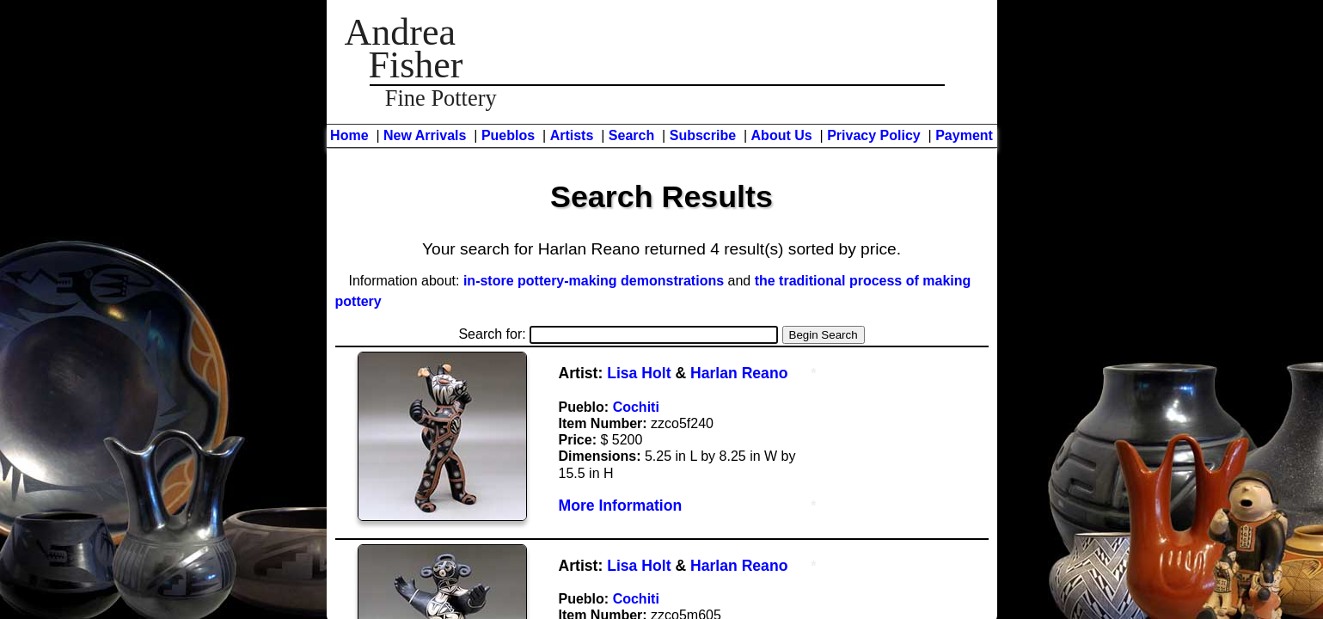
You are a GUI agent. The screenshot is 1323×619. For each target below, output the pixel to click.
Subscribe (703, 135)
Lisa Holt (639, 373)
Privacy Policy (874, 135)
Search (631, 135)
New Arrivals (424, 135)
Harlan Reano (738, 373)
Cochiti (636, 407)
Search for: (618, 334)
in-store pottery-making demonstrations (593, 280)
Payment (964, 135)
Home (349, 135)
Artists (572, 135)
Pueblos (508, 135)
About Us (781, 135)
